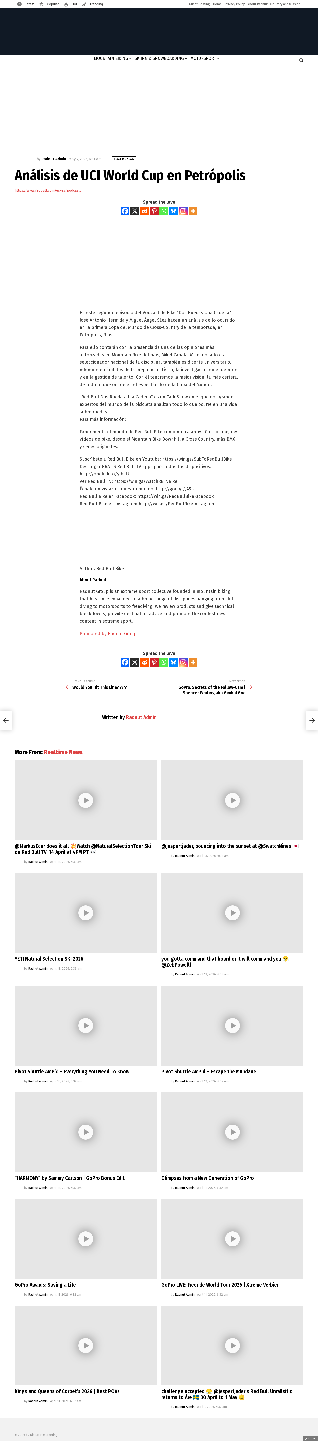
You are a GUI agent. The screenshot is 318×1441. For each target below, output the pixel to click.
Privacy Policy (235, 4)
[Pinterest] (154, 211)
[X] (134, 211)
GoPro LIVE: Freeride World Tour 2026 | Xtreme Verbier (219, 1285)
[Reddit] (144, 211)
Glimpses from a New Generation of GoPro (207, 1178)
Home (217, 4)
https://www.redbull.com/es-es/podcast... (48, 190)
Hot (74, 4)
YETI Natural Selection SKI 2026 (49, 959)
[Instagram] (183, 211)
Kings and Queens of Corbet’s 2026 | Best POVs (67, 1391)
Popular (52, 4)
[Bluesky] (173, 211)
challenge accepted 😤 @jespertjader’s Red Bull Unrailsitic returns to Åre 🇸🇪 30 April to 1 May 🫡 (226, 1394)
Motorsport (203, 58)
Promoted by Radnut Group (108, 633)
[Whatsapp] (163, 211)
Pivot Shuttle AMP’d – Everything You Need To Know (72, 1071)
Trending (96, 4)
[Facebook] (125, 211)
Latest (29, 4)
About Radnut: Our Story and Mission (274, 4)
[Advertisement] (159, 105)
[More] (193, 211)
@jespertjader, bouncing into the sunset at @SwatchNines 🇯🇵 (230, 846)
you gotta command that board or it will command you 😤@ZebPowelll (225, 962)
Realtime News (63, 752)
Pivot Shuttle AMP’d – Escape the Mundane (208, 1071)
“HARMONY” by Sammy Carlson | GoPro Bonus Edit (70, 1178)
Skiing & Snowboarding (159, 58)
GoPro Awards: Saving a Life (45, 1285)
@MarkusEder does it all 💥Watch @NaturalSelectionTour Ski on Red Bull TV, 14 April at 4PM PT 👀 (83, 849)
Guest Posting (199, 4)
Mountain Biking (111, 58)
